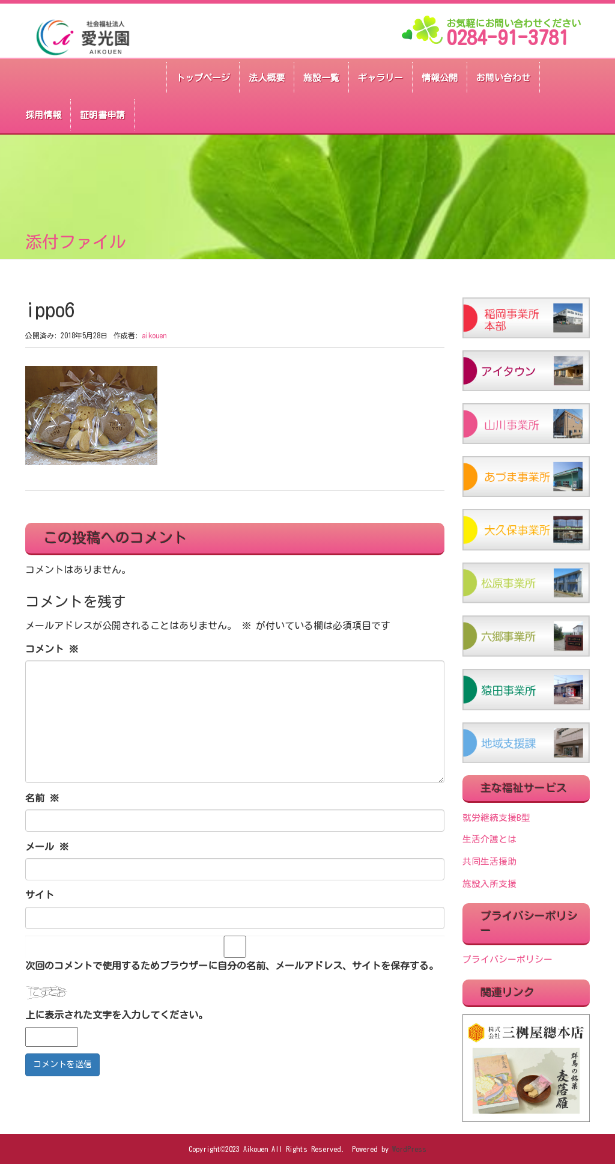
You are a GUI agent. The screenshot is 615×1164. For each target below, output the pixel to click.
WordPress (409, 1149)
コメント (51, 649)
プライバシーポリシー (507, 959)
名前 (42, 798)
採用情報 (43, 115)
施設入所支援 (489, 883)
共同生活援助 (489, 861)
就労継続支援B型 (496, 817)
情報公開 (440, 77)
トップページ (203, 77)
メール (46, 847)
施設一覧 (321, 77)
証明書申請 (102, 115)
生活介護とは (489, 839)
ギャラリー (380, 77)
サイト (39, 895)
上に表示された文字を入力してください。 (116, 1015)
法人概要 (267, 77)
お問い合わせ (503, 77)
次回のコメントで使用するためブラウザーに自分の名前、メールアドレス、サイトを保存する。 (231, 966)
